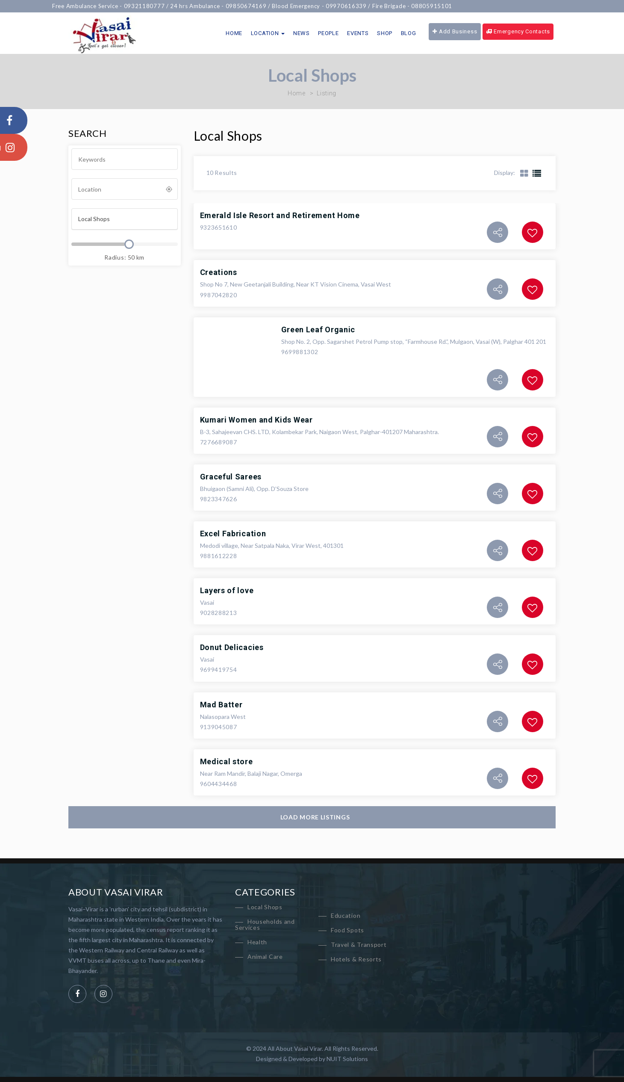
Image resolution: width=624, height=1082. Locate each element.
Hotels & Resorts (356, 959)
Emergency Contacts (518, 31)
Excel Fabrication (233, 533)
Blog (408, 33)
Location (268, 33)
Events (357, 33)
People (328, 33)
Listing (326, 93)
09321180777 (154, 6)
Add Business (455, 31)
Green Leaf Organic (318, 329)
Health (257, 942)
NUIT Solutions (347, 1058)
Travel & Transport (359, 944)
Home (234, 33)
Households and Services (265, 924)
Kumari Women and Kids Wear (256, 419)
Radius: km (124, 257)
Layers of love (227, 590)
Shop (384, 33)
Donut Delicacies (232, 647)
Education (345, 915)
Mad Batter (221, 704)
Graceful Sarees (231, 476)
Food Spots (347, 930)
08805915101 (441, 6)
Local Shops (265, 907)
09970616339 (356, 6)
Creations (218, 272)
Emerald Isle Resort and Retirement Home (280, 215)
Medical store (226, 761)
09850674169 (256, 6)
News (301, 33)
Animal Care (265, 956)
